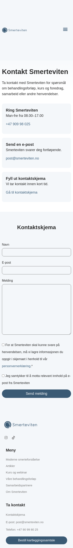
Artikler (10, 466)
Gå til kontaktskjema (21, 192)
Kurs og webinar (16, 472)
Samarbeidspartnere (19, 485)
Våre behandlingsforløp (21, 478)
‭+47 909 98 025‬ (18, 124)
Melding (36, 307)
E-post (36, 267)
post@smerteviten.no (22, 158)
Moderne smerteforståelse (23, 459)
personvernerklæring (16, 366)
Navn (36, 249)
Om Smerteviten (16, 491)
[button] (65, 29)
